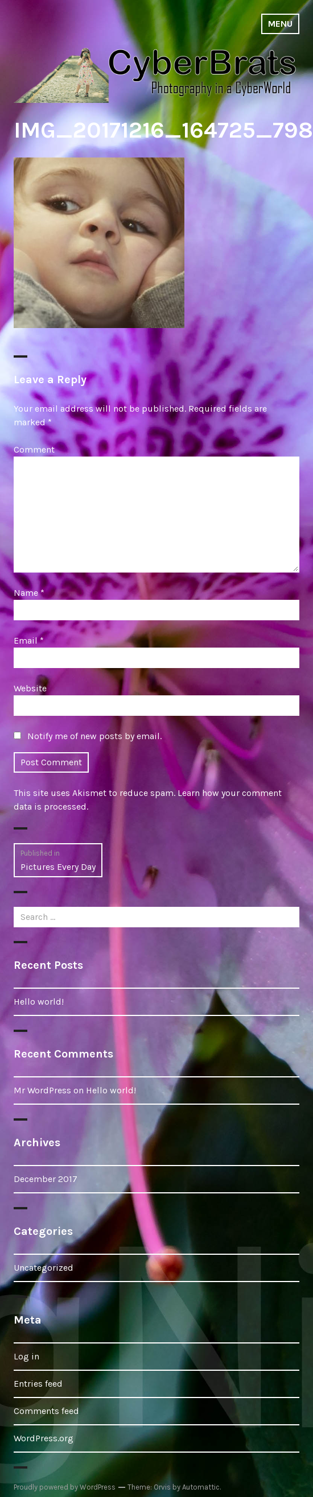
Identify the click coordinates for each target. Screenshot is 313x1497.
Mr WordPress (42, 1090)
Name (29, 592)
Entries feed (38, 1383)
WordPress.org (43, 1438)
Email (29, 640)
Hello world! (39, 1001)
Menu (280, 23)
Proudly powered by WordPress (65, 1487)
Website (30, 688)
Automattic (201, 1487)
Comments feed (46, 1410)
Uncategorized (43, 1267)
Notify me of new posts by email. (94, 736)
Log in (26, 1356)
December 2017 (45, 1178)
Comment (34, 449)
